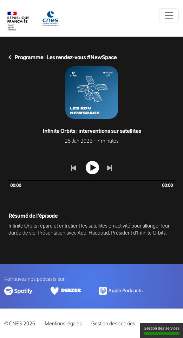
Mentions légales (63, 323)
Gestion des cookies (113, 323)
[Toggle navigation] (169, 15)
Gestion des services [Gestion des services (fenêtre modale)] (161, 330)
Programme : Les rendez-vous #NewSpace (62, 57)
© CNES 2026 (19, 323)
